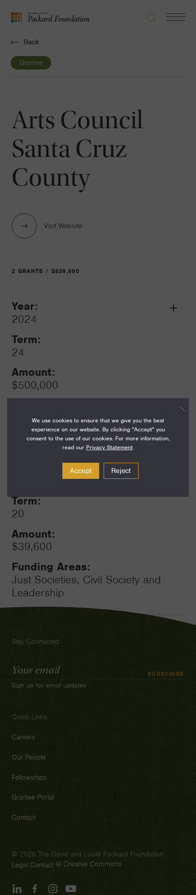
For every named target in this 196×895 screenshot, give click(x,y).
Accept (81, 470)
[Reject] (177, 408)
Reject (121, 470)
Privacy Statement (109, 447)
